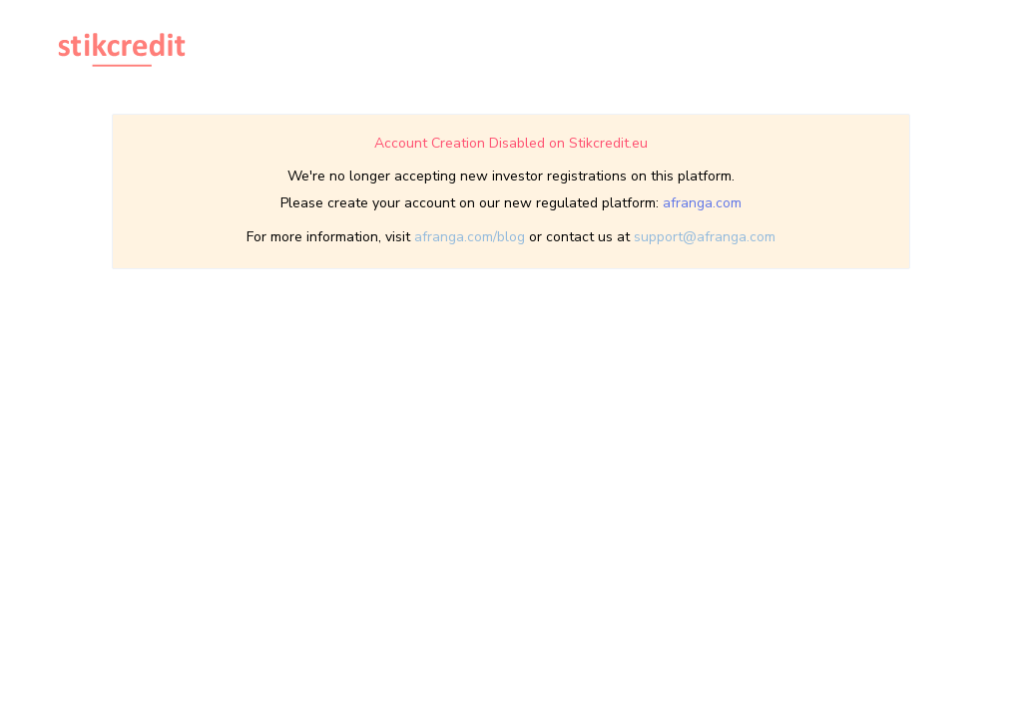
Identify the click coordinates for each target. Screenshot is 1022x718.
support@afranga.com (704, 236)
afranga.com (702, 202)
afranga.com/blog (469, 236)
